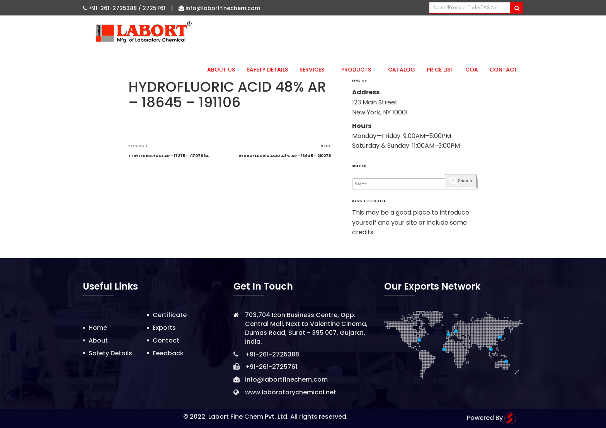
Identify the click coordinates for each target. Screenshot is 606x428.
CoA (471, 69)
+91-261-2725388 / (113, 8)
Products (358, 69)
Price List (440, 69)
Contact (503, 69)
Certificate (170, 314)
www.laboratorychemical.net (290, 392)
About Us (221, 69)
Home (98, 327)
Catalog (401, 69)
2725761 (154, 8)
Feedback (168, 353)
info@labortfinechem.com (219, 8)
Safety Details (267, 69)
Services (315, 69)
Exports (164, 327)
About (98, 340)
